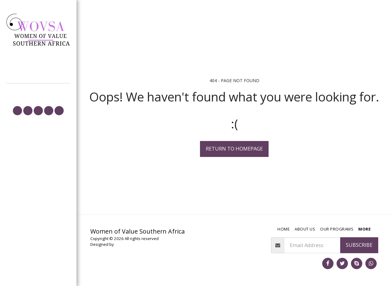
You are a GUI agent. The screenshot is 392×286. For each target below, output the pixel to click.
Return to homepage (234, 148)
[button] (17, 110)
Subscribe (359, 244)
